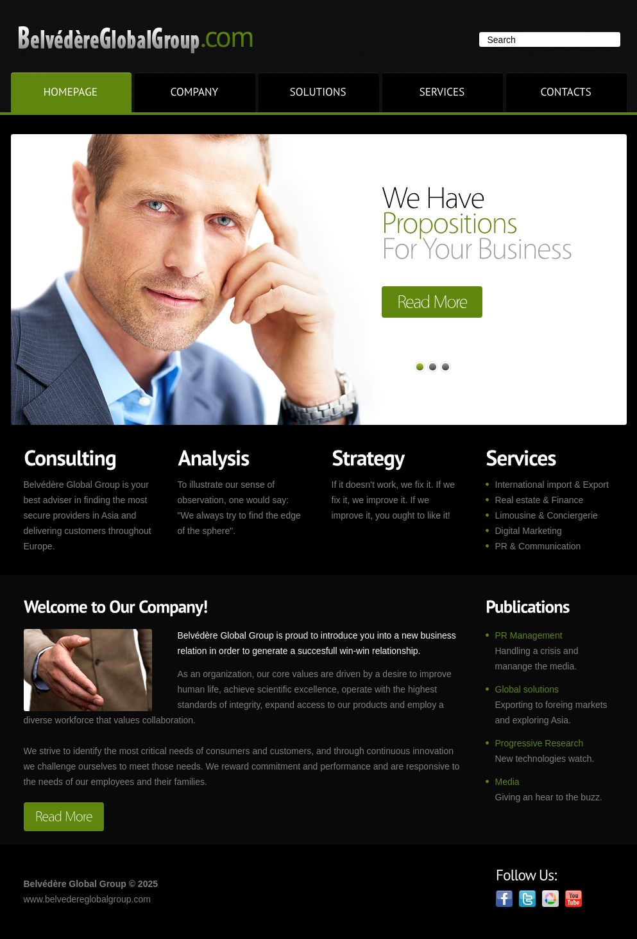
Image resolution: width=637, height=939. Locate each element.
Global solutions (527, 689)
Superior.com (145, 39)
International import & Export (552, 484)
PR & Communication (538, 546)
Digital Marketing (528, 531)
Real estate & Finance (539, 500)
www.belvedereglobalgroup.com (87, 899)
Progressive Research (539, 743)
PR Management (529, 635)
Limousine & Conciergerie (546, 515)
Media (507, 782)
